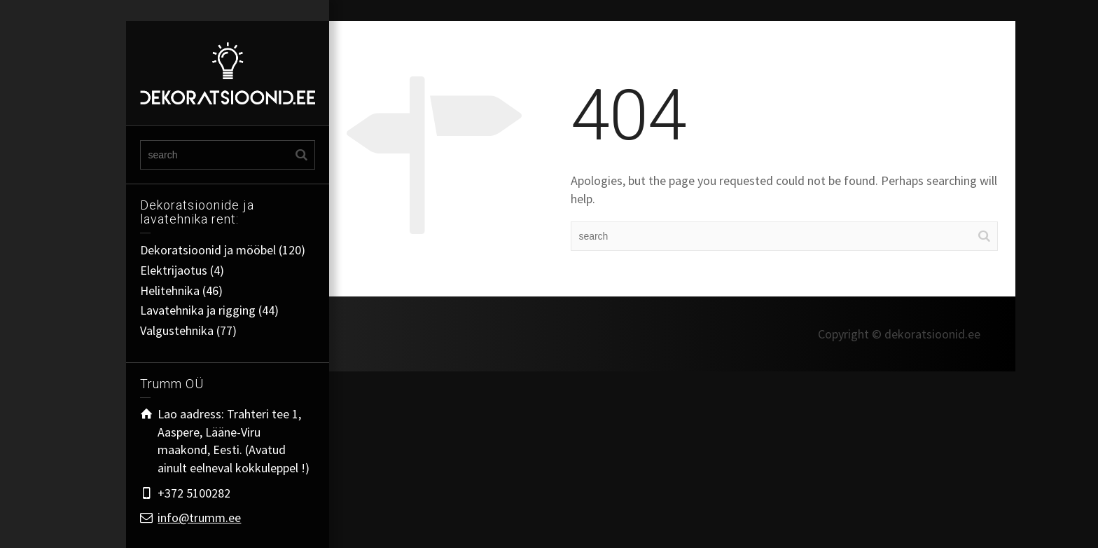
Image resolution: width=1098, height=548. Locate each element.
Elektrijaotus (173, 270)
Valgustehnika (177, 330)
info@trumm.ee (199, 517)
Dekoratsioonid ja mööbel (208, 250)
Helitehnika (170, 290)
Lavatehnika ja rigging (198, 310)
